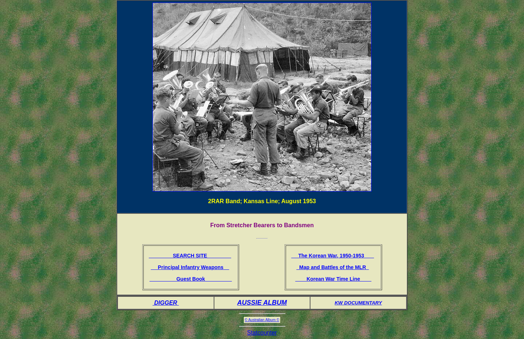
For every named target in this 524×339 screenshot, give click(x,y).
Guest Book (191, 279)
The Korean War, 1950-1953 (332, 256)
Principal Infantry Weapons (190, 267)
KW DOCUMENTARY (358, 303)
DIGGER (165, 303)
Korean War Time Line (333, 279)
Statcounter (262, 333)
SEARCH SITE (190, 256)
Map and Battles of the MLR (332, 267)
